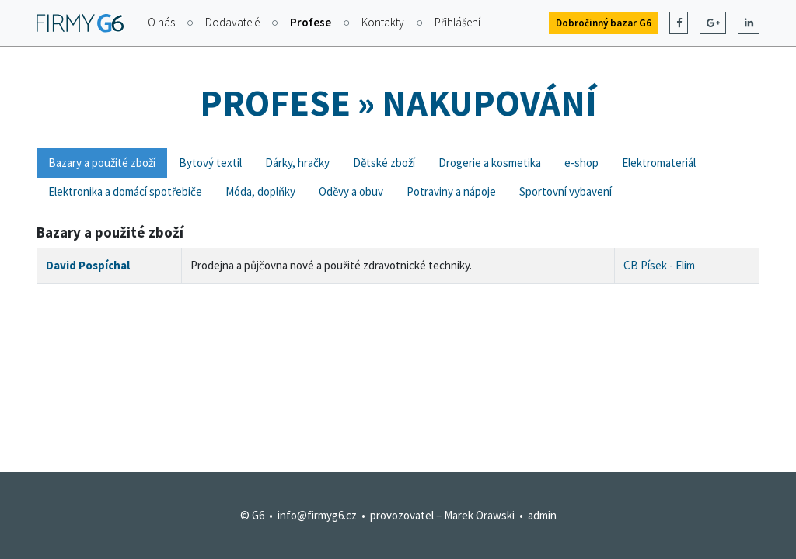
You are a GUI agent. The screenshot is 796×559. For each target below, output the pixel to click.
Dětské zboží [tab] (384, 162)
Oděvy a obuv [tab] (351, 191)
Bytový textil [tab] (210, 162)
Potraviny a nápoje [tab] (451, 191)
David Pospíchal (88, 265)
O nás (161, 22)
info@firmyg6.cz (317, 515)
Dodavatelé (232, 22)
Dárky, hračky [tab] (297, 162)
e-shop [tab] (581, 162)
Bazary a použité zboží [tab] (101, 162)
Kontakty (382, 22)
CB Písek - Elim (659, 265)
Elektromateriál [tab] (659, 162)
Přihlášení (457, 22)
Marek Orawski (479, 515)
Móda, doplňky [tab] (260, 191)
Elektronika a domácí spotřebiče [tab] (125, 191)
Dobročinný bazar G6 (603, 23)
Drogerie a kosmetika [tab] (489, 162)
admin (542, 515)
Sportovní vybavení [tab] (565, 191)
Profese (310, 22)
